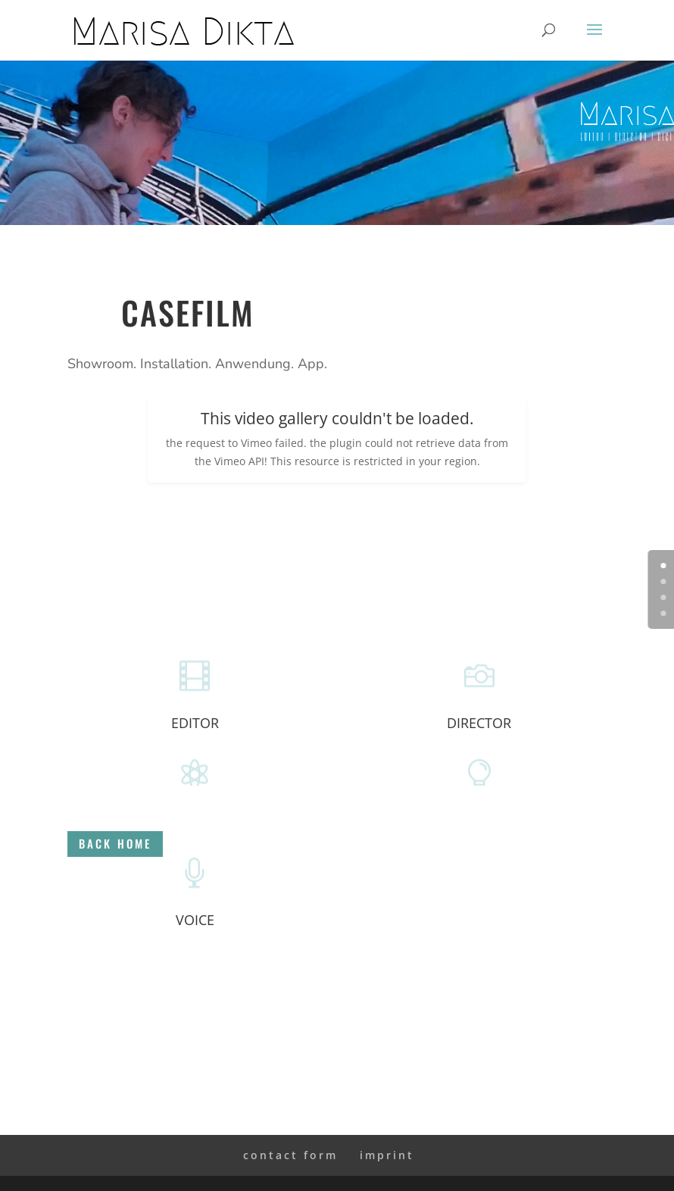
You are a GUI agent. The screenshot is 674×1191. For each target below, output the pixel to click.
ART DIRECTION (479, 821)
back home (610, 843)
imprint (387, 1155)
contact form (290, 1155)
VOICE (195, 920)
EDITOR (195, 723)
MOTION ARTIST (195, 821)
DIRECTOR (479, 723)
